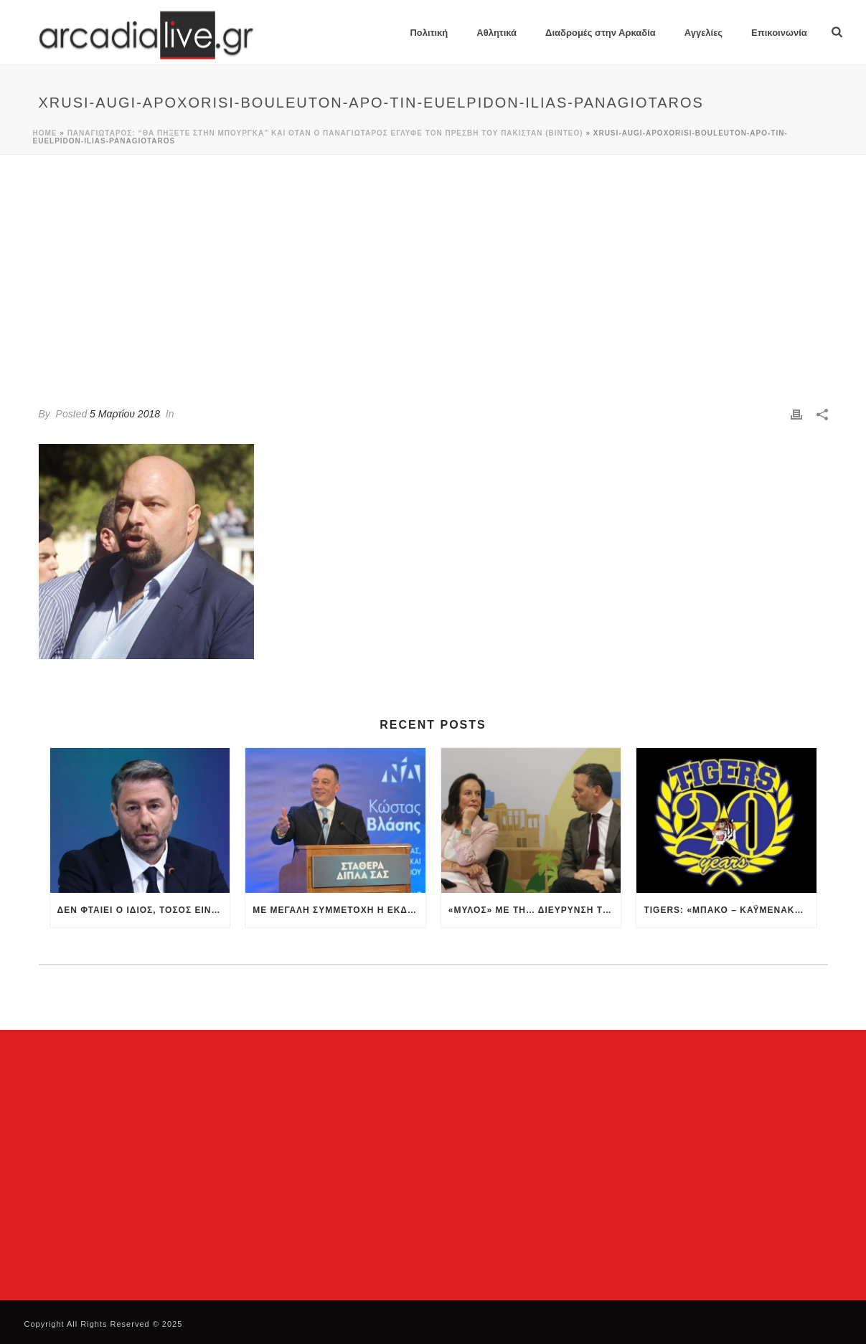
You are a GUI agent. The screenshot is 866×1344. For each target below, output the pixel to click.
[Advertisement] (433, 262)
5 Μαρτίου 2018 (125, 414)
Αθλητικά (496, 32)
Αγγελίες (703, 32)
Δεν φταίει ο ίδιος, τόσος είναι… (143, 910)
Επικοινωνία (779, 32)
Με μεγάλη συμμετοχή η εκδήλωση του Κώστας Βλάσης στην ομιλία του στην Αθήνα (339, 910)
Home (45, 133)
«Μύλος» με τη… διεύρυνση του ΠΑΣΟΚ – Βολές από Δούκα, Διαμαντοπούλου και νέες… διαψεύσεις (534, 910)
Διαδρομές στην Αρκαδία (600, 32)
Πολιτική (429, 32)
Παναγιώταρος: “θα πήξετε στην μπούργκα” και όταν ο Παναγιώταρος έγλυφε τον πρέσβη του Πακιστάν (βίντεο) (325, 133)
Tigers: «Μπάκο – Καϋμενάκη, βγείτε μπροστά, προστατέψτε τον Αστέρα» (730, 910)
